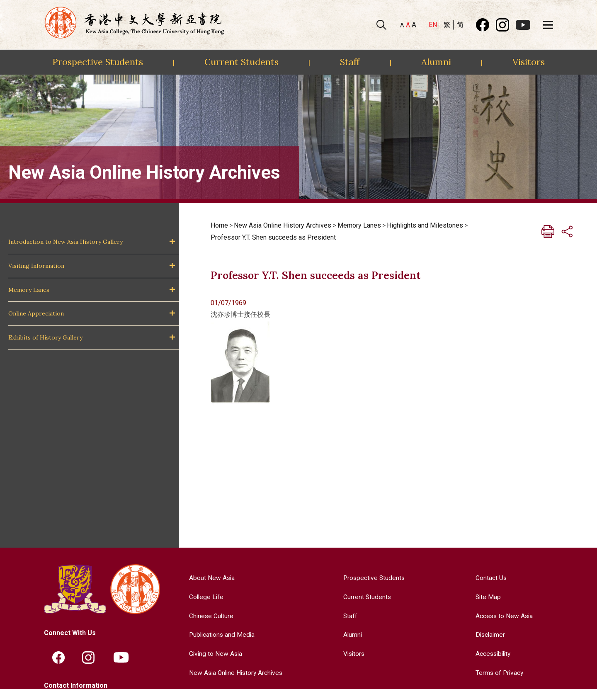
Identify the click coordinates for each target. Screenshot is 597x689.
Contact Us (490, 578)
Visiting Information (36, 265)
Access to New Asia (503, 615)
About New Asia (210, 578)
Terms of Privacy (499, 672)
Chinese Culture (210, 615)
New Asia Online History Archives (282, 225)
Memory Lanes (28, 290)
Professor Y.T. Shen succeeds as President (273, 237)
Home (219, 225)
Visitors (528, 62)
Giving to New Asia (214, 653)
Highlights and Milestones (425, 225)
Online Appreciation (36, 313)
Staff (349, 62)
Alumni (436, 62)
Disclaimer (489, 634)
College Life (205, 597)
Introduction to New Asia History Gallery (65, 241)
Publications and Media (221, 634)
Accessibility (493, 653)
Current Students (241, 62)
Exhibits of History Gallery (45, 337)
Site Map (487, 597)
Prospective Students (97, 62)
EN (433, 25)
